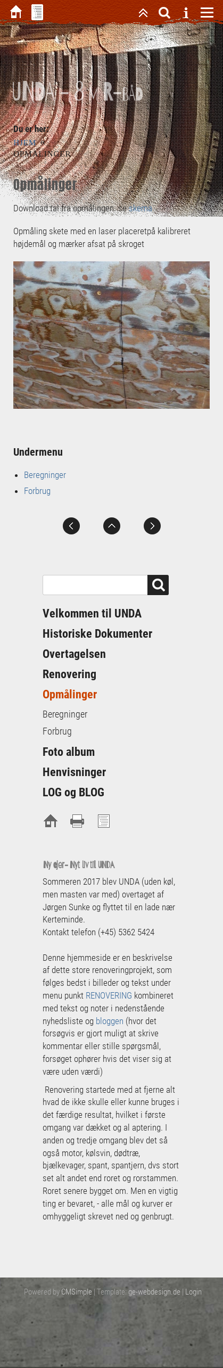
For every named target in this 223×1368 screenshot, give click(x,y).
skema (139, 208)
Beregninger (45, 474)
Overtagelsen (74, 654)
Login (193, 1292)
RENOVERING (110, 995)
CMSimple (76, 1292)
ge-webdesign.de (154, 1292)
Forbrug (37, 490)
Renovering (69, 674)
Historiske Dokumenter (97, 633)
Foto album (69, 752)
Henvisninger (74, 772)
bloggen (109, 1021)
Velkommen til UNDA (92, 613)
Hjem (24, 142)
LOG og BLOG (73, 792)
